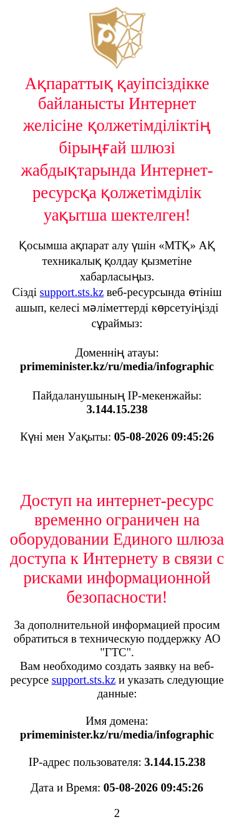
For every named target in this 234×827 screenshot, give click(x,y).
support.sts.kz (72, 292)
